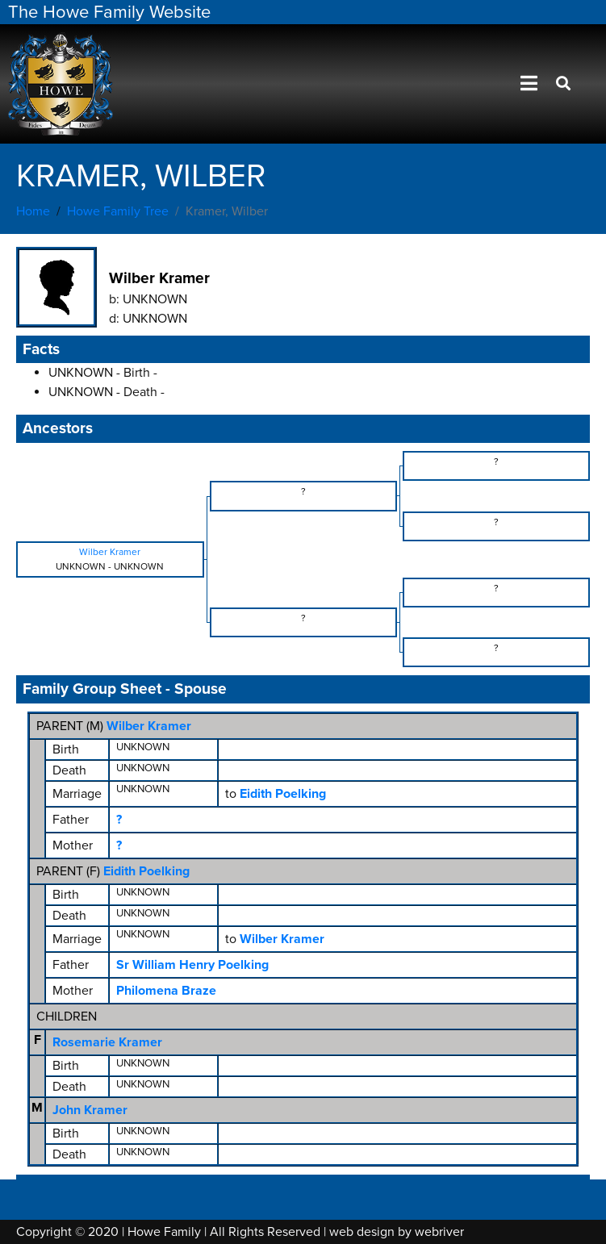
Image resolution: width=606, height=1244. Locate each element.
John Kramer (89, 1110)
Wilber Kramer (149, 726)
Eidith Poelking (146, 871)
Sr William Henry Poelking (192, 965)
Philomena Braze (166, 991)
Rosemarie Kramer (107, 1042)
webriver (439, 1232)
